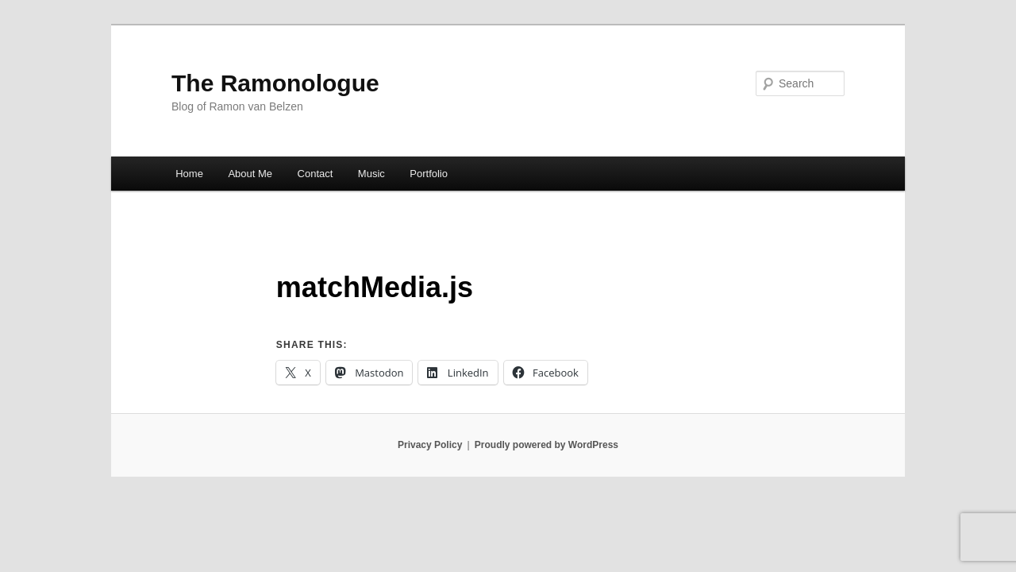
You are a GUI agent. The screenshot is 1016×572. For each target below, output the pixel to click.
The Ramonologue (275, 83)
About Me (250, 174)
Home (189, 174)
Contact (315, 174)
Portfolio (429, 174)
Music (371, 174)
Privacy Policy (430, 444)
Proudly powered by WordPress (546, 444)
